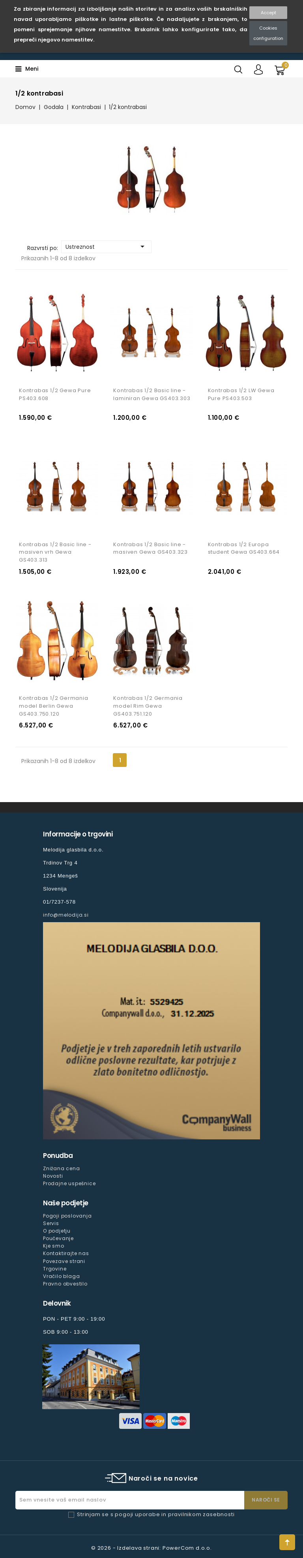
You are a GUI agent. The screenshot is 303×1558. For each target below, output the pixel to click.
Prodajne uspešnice (69, 1183)
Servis (51, 1223)
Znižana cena (61, 1168)
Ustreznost (106, 246)
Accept (268, 12)
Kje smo (53, 1245)
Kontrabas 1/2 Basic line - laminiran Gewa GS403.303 (151, 394)
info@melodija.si (66, 914)
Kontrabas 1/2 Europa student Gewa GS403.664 (244, 548)
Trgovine (54, 1268)
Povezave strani (64, 1261)
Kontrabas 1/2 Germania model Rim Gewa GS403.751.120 (148, 706)
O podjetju (57, 1230)
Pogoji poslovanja (67, 1215)
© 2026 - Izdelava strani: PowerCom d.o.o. (151, 1548)
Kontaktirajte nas (66, 1253)
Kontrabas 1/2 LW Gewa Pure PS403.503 (241, 394)
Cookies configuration (268, 33)
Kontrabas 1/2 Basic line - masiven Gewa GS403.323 (150, 548)
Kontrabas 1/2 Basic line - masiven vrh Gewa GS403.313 (55, 552)
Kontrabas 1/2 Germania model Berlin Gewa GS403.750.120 (53, 706)
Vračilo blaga (61, 1276)
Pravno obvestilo (65, 1283)
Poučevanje (58, 1238)
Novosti (53, 1176)
